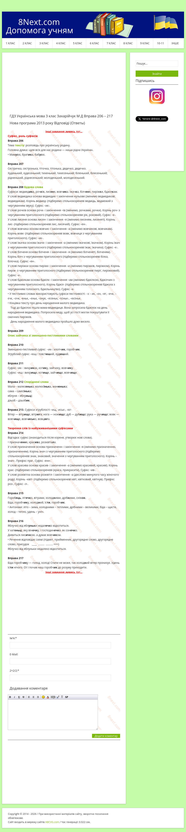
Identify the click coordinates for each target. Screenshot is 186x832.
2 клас (27, 43)
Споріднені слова (36, 382)
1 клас (10, 43)
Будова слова (33, 187)
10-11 (160, 43)
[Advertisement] (64, 85)
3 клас (44, 43)
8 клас (128, 43)
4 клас (60, 43)
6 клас (94, 43)
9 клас (145, 43)
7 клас (111, 43)
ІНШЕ (175, 43)
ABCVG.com (52, 822)
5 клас (77, 43)
